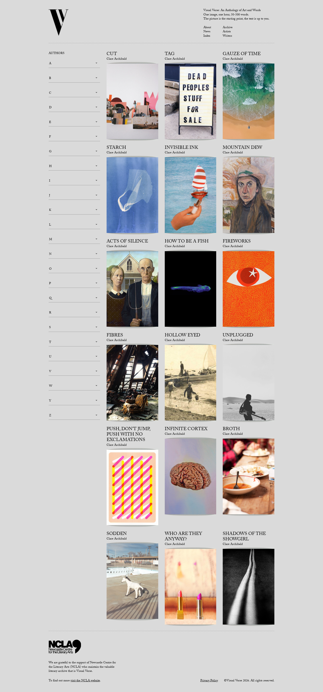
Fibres (115, 336)
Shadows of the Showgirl (244, 537)
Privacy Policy (209, 681)
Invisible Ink (181, 148)
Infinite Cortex (186, 429)
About (207, 27)
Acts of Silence (127, 242)
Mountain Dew (242, 148)
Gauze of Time (242, 54)
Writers (227, 36)
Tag (170, 54)
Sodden (117, 534)
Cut (112, 54)
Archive (227, 27)
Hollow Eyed (182, 336)
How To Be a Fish (187, 242)
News (206, 31)
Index (206, 36)
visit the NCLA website (85, 681)
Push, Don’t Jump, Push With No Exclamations (128, 435)
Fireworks (237, 242)
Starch (116, 148)
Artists (227, 31)
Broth (231, 429)
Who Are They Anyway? (183, 537)
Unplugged (238, 336)
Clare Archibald (117, 59)
